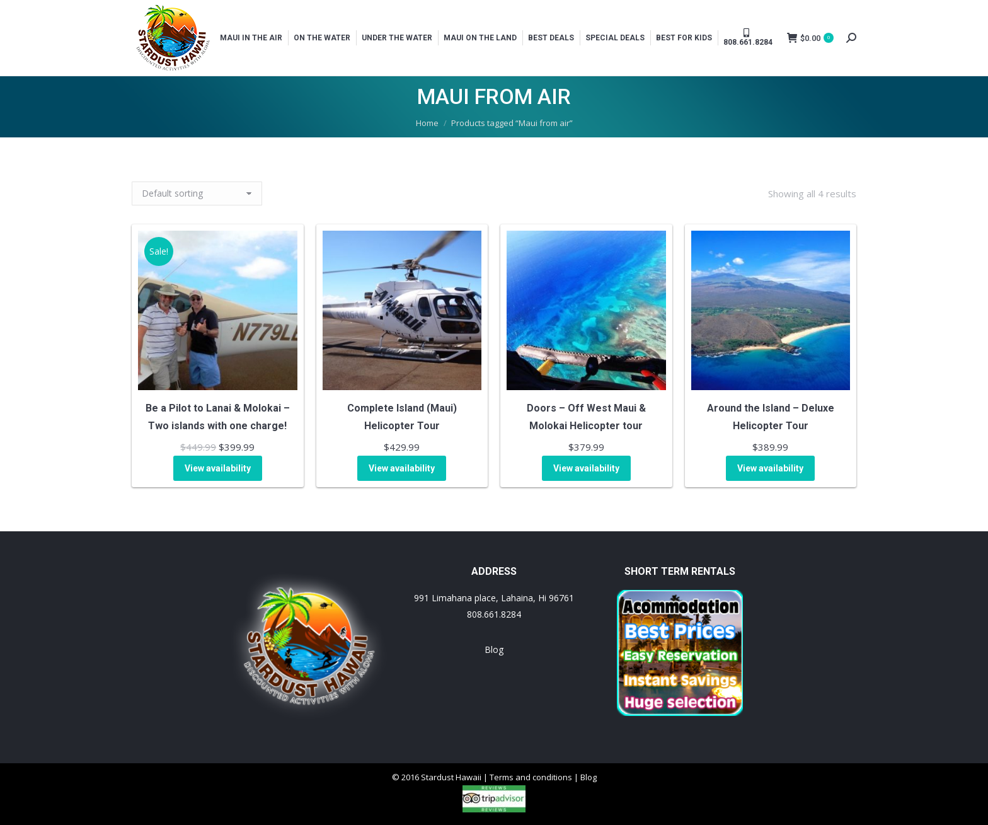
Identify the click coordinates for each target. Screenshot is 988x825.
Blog (494, 649)
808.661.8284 (494, 614)
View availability (218, 468)
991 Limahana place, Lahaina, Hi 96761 (494, 598)
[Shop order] (197, 193)
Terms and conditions (531, 777)
